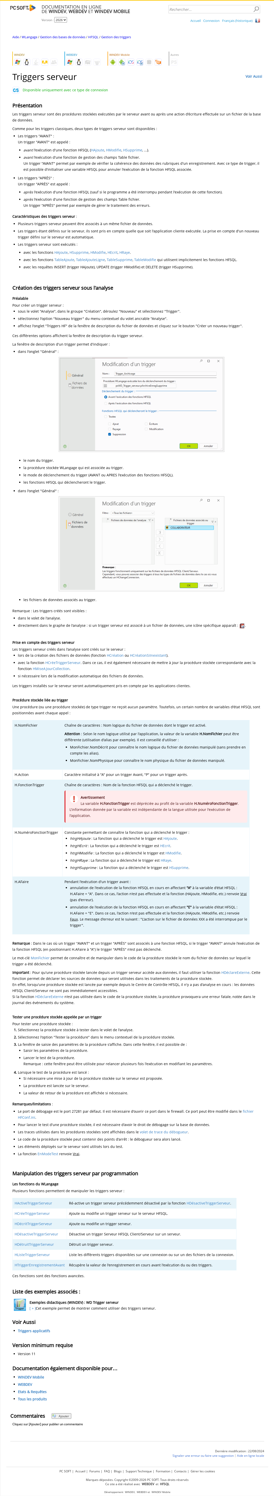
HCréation (115, 655)
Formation (163, 1471)
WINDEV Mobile (31, 1377)
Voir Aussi (254, 76)
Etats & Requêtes (32, 1391)
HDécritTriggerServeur (33, 1223)
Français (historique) (237, 20)
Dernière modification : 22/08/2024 (239, 1451)
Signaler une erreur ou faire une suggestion (203, 1455)
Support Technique (139, 1471)
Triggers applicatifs (34, 1330)
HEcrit (113, 252)
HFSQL (93, 37)
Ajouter (60, 1416)
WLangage (29, 37)
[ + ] (32, 1308)
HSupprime (132, 150)
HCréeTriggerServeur (63, 662)
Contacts (180, 1471)
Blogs (118, 1471)
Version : (48, 20)
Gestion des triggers (116, 37)
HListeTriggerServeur (32, 1254)
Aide (15, 37)
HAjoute (97, 150)
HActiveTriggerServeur (33, 1203)
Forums (94, 1471)
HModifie (113, 150)
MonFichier (40, 957)
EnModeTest (48, 1153)
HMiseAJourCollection (51, 668)
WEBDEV (25, 1384)
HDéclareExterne (235, 972)
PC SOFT (65, 1471)
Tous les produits (32, 1399)
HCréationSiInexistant (148, 655)
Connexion (211, 20)
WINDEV (130, 1492)
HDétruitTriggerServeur (34, 1244)
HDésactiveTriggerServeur (208, 1203)
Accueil (195, 20)
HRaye (124, 252)
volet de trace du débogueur (164, 1132)
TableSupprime (119, 259)
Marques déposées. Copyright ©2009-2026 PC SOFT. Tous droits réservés (137, 1480)
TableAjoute (64, 259)
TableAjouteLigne (90, 259)
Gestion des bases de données (62, 37)
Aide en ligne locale (250, 1455)
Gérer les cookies (203, 1471)
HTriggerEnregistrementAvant (40, 1265)
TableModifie (145, 259)
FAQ (107, 1471)
